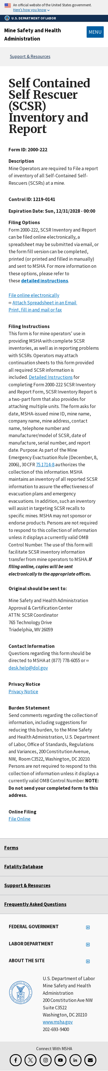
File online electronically (34, 295)
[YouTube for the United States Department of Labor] (60, 1060)
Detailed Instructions (51, 377)
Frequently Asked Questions (35, 904)
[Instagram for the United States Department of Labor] (46, 1060)
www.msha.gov (58, 1022)
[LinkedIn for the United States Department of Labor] (75, 1060)
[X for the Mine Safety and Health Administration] (30, 1060)
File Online (19, 819)
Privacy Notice (23, 691)
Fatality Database (23, 866)
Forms (11, 848)
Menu (95, 32)
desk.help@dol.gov (28, 668)
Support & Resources (30, 56)
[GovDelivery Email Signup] (90, 1060)
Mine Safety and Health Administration (32, 34)
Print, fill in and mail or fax (35, 310)
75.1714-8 (45, 464)
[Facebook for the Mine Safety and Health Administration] (16, 1060)
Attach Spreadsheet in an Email (45, 302)
